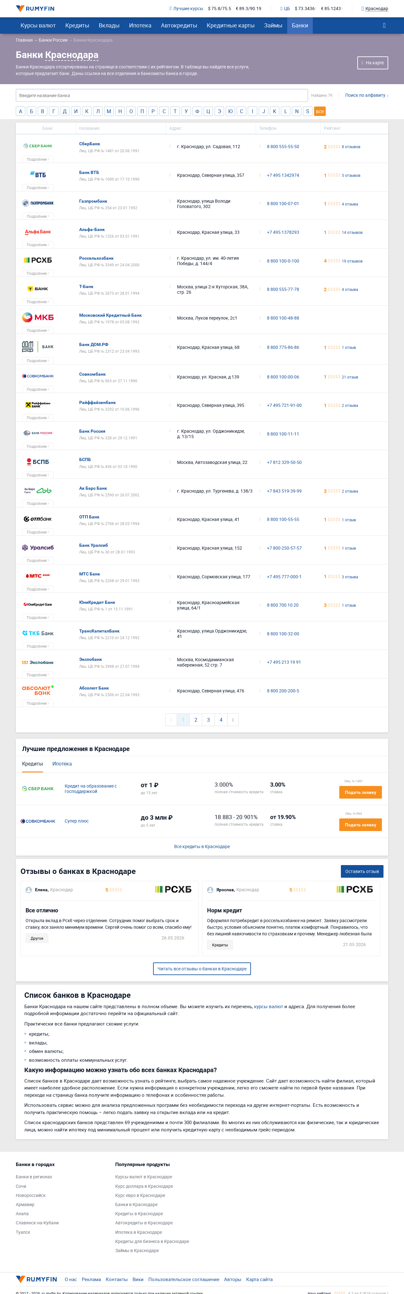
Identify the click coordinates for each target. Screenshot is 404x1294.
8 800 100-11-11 (283, 434)
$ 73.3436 (305, 8)
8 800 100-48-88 (283, 318)
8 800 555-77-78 (283, 289)
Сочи (21, 1186)
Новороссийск (31, 1195)
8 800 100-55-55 (283, 519)
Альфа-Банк (92, 229)
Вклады (109, 25)
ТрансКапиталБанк (99, 630)
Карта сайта (259, 1279)
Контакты (117, 1279)
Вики (138, 1279)
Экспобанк (90, 659)
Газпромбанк (93, 201)
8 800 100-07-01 (283, 203)
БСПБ (85, 459)
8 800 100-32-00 (283, 634)
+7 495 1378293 (283, 232)
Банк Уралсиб (93, 545)
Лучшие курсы (186, 8)
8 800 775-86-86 (283, 347)
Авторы (232, 1279)
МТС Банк (89, 573)
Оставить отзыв (362, 871)
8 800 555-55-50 (283, 146)
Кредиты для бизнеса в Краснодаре (152, 1241)
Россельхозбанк (96, 258)
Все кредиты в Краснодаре (202, 846)
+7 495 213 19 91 (284, 662)
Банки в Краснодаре (136, 1204)
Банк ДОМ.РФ (93, 344)
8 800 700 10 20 (283, 605)
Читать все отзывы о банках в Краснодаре (202, 969)
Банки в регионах (34, 1177)
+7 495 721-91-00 (284, 405)
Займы (273, 25)
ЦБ (285, 9)
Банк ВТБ (89, 172)
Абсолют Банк (94, 687)
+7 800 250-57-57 (284, 548)
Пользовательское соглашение (183, 1279)
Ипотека (140, 25)
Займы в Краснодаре (137, 1250)
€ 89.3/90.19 (248, 8)
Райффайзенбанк (97, 402)
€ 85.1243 (331, 8)
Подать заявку (360, 792)
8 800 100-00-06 (283, 377)
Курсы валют (38, 25)
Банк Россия (92, 431)
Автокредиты (179, 25)
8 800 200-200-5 (283, 691)
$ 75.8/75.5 (219, 8)
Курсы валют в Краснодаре (143, 1177)
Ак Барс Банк (93, 488)
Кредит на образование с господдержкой (91, 788)
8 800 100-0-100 (283, 261)
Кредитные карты (231, 25)
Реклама (91, 1279)
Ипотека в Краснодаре (138, 1232)
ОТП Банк (89, 516)
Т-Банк (86, 286)
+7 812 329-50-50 (284, 462)
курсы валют (268, 1006)
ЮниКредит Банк (97, 602)
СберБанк (89, 143)
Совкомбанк (92, 374)
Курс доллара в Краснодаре (144, 1186)
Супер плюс (77, 821)
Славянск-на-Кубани (37, 1223)
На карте (375, 63)
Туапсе (23, 1232)
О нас (71, 1279)
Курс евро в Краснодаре (140, 1195)
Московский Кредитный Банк (110, 315)
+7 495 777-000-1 (284, 577)
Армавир (25, 1204)
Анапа (22, 1213)
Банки (300, 25)
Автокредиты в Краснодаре (144, 1223)
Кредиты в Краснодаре (139, 1213)
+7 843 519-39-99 (284, 491)
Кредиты (77, 25)
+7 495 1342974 (283, 175)
